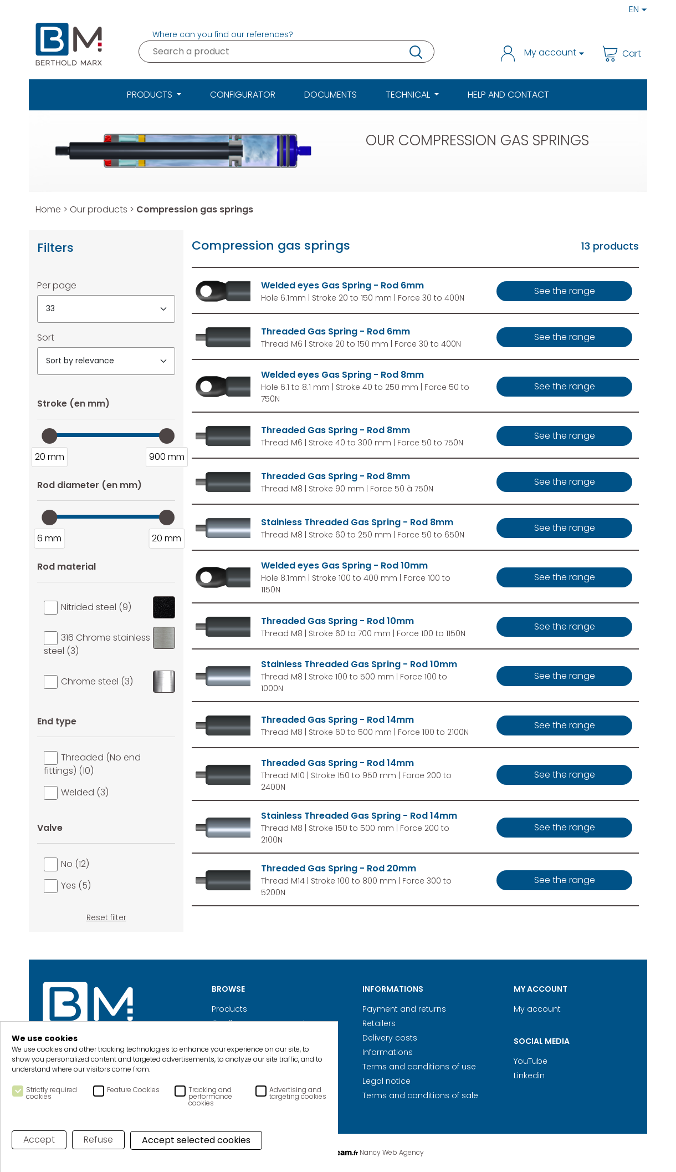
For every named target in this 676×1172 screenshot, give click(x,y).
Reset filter (106, 917)
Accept (39, 1139)
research (415, 51)
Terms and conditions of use (419, 1066)
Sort (45, 337)
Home (48, 209)
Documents (330, 94)
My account (537, 1008)
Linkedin (529, 1075)
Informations (387, 1052)
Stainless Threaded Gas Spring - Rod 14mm (359, 815)
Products (229, 1008)
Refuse (98, 1139)
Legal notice (386, 1081)
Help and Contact (508, 94)
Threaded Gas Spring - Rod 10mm (337, 621)
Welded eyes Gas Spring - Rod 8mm (342, 374)
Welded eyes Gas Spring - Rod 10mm (344, 565)
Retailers (379, 1023)
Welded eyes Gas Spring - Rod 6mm (342, 285)
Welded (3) (85, 792)
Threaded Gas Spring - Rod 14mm (337, 719)
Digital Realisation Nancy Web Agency (338, 1152)
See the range (564, 291)
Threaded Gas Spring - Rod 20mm (338, 868)
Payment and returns (404, 1008)
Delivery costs (389, 1037)
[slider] (49, 436)
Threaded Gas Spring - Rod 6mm (335, 331)
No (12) (75, 864)
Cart (621, 53)
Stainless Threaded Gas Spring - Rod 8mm (357, 522)
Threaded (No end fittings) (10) (92, 764)
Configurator (242, 94)
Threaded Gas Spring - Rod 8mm (335, 430)
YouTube (530, 1061)
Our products (98, 209)
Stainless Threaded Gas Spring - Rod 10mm (359, 664)
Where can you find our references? (222, 34)
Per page (56, 285)
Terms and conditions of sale (420, 1095)
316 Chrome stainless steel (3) (109, 642)
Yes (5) (76, 885)
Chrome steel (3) (118, 682)
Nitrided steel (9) (118, 607)
